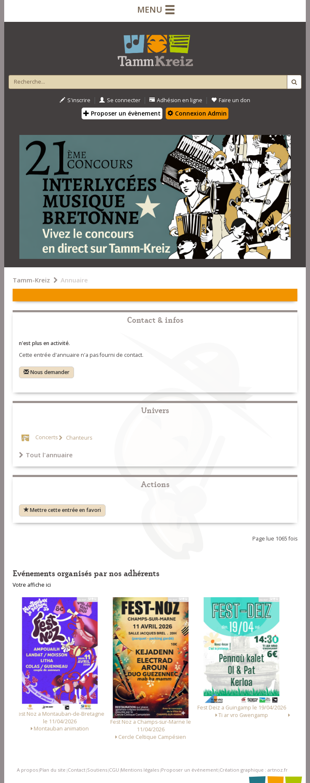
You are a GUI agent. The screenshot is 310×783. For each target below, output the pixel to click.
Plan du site (53, 770)
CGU (114, 770)
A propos (27, 770)
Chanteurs (78, 437)
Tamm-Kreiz (31, 280)
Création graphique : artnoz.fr (254, 770)
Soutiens (97, 770)
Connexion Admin (197, 113)
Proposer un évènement (122, 113)
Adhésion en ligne (175, 100)
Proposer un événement (189, 770)
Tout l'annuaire (46, 455)
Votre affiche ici (32, 584)
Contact (76, 770)
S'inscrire (75, 100)
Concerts (46, 437)
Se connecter (119, 100)
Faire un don (230, 100)
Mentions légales (140, 770)
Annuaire (74, 280)
